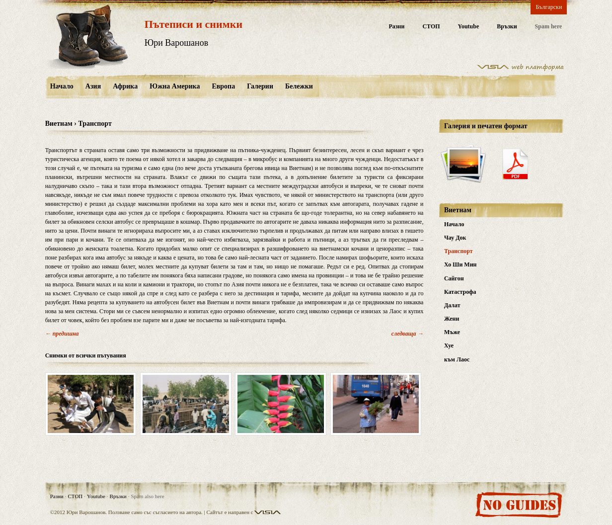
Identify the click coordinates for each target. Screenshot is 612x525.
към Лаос (456, 359)
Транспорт (458, 251)
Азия (93, 86)
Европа (223, 86)
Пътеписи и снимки (193, 24)
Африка (125, 86)
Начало (62, 86)
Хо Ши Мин (460, 264)
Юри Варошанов (177, 43)
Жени (451, 318)
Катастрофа (460, 291)
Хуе (449, 345)
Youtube (468, 26)
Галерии (260, 86)
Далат (452, 305)
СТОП (431, 26)
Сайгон (454, 278)
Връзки (507, 26)
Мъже (452, 332)
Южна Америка (175, 86)
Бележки (299, 86)
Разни (396, 26)
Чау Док (455, 237)
